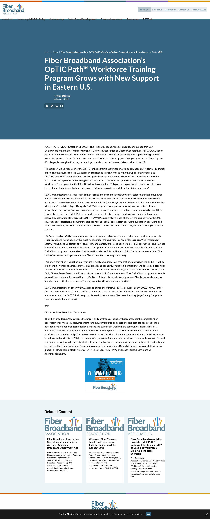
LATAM (144, 20)
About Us (10, 20)
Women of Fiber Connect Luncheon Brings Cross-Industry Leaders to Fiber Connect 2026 (103, 449)
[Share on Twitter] (51, 111)
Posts (55, 57)
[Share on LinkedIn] (56, 111)
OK (148, 514)
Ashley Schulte (62, 100)
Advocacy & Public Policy (32, 20)
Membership (56, 20)
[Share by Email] (61, 111)
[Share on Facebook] (47, 111)
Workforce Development (81, 20)
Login (145, 9)
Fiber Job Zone (199, 9)
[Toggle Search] (204, 20)
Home (47, 57)
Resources (129, 20)
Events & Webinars (109, 20)
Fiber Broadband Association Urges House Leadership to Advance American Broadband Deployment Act (63, 449)
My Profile (156, 9)
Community (169, 9)
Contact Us (183, 9)
